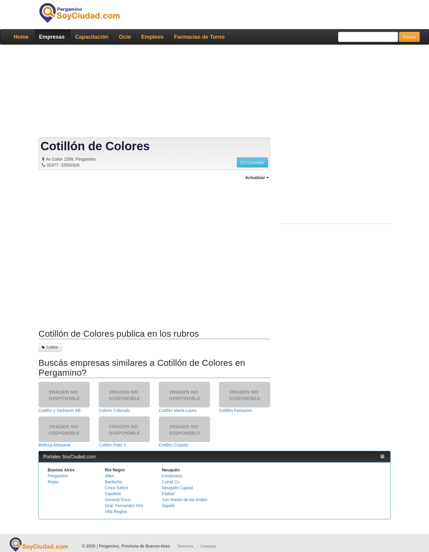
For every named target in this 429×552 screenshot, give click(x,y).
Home (21, 37)
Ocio (125, 37)
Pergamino (58, 475)
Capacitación (91, 37)
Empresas (52, 37)
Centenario (172, 475)
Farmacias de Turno (199, 37)
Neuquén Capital (177, 487)
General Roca (117, 499)
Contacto (208, 546)
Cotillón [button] (50, 347)
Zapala (168, 505)
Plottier (168, 493)
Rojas (53, 481)
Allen (109, 475)
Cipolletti (113, 493)
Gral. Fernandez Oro (124, 505)
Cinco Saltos (116, 487)
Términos (185, 546)
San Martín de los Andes (184, 499)
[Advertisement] (212, 92)
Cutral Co (170, 481)
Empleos (152, 37)
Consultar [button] (252, 162)
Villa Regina (116, 511)
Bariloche (113, 481)
